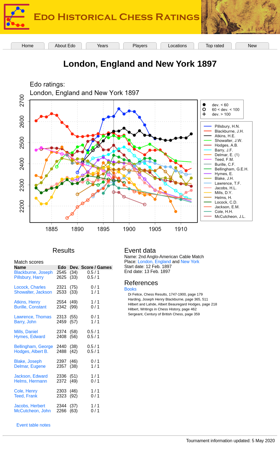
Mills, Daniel (26, 331)
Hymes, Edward (29, 336)
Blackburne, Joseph (33, 272)
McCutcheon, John (32, 410)
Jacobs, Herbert (29, 405)
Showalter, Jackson (33, 292)
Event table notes (33, 425)
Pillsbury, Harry (28, 277)
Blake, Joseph (28, 361)
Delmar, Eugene (30, 366)
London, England (154, 261)
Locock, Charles (30, 287)
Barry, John (25, 321)
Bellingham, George (33, 346)
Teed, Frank (25, 396)
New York (190, 261)
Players (140, 45)
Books (130, 289)
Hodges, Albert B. (31, 351)
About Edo (65, 45)
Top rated (215, 45)
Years (102, 45)
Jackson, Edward (30, 376)
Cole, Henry (25, 391)
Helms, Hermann (30, 381)
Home (27, 45)
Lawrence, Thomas (32, 316)
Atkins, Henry (27, 302)
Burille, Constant (30, 307)
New (252, 45)
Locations (177, 45)
